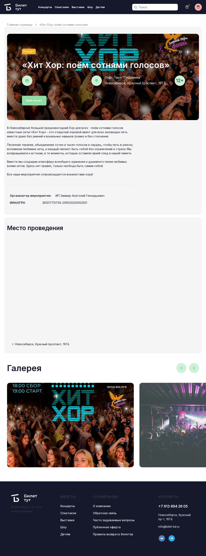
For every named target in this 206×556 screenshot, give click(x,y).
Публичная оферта (107, 527)
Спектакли (62, 7)
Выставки (78, 7)
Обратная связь (104, 513)
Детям (100, 7)
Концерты (45, 7)
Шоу (90, 7)
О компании (102, 506)
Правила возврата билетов (113, 534)
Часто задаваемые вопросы (114, 520)
